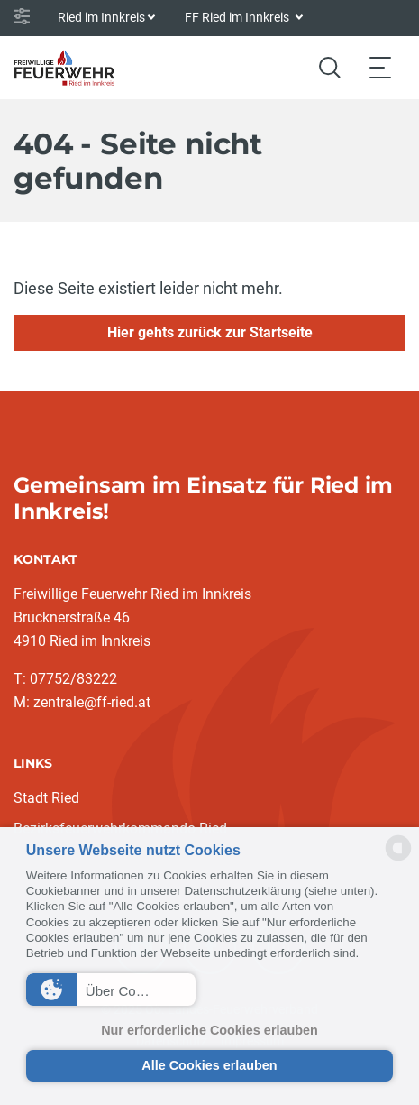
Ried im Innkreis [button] (101, 17)
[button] (111, 989)
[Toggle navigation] (380, 67)
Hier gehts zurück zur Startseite (210, 332)
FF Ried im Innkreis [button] (238, 17)
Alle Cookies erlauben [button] (209, 1065)
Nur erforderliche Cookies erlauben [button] (209, 1030)
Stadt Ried (46, 797)
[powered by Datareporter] (398, 859)
